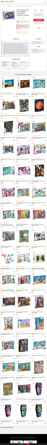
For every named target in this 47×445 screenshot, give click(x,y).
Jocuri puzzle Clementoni (27, 6)
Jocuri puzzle (9, 6)
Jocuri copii (4, 6)
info (14, 96)
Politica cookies (33, 437)
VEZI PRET (38, 20)
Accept (27, 444)
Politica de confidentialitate (23, 437)
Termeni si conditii (14, 437)
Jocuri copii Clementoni (17, 6)
